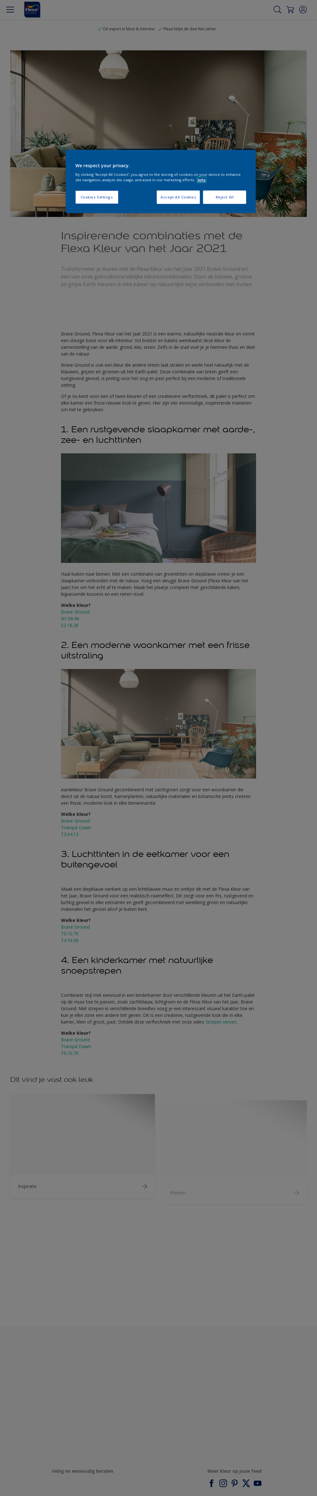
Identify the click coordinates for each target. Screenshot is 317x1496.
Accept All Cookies (178, 197)
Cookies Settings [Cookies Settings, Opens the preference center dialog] (97, 197)
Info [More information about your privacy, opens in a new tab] (202, 179)
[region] (161, 181)
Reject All (225, 197)
